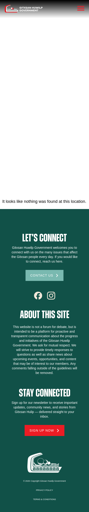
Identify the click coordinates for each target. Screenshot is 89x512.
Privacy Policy (44, 490)
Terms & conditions (44, 499)
